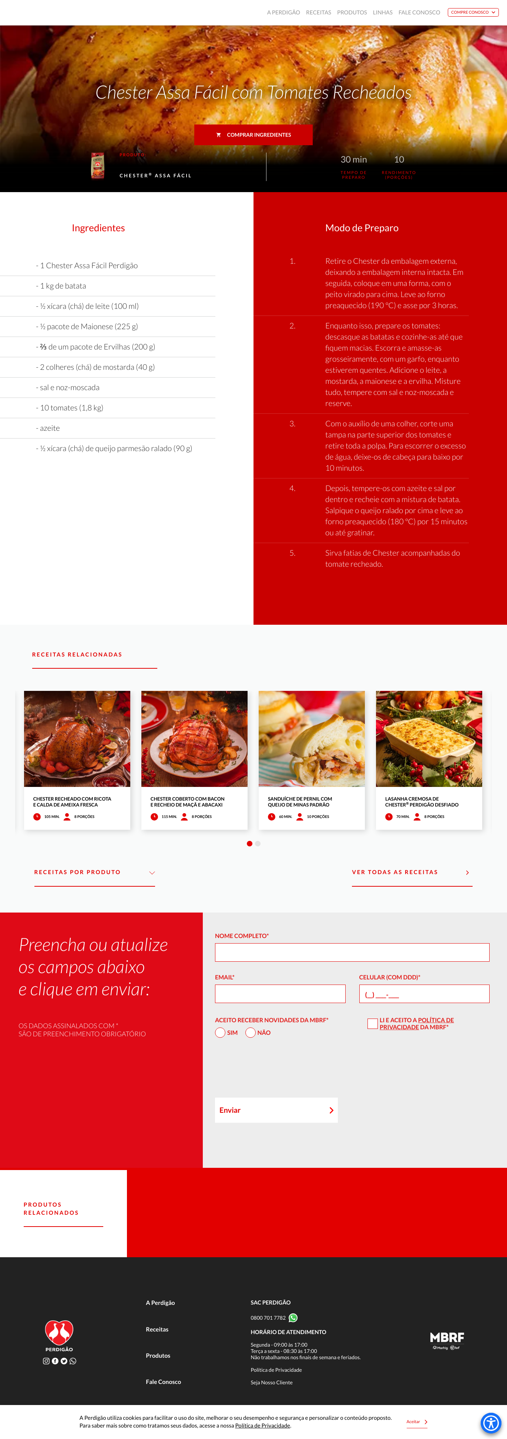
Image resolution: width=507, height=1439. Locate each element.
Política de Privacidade (417, 1024)
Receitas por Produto (94, 872)
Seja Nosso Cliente (272, 1382)
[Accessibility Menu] (491, 1423)
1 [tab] (249, 843)
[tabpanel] (77, 760)
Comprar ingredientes (253, 135)
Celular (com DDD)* (390, 977)
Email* (225, 977)
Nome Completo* (242, 936)
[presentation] (271, 1071)
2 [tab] (258, 843)
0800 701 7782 (268, 1317)
